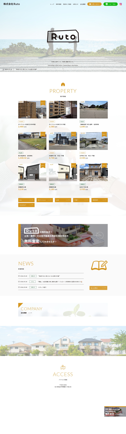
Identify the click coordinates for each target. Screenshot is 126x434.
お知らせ (77, 4)
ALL (21, 200)
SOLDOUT (23, 205)
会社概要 (84, 4)
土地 (57, 200)
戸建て (76, 200)
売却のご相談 (69, 4)
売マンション (42, 200)
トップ (54, 4)
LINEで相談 (111, 4)
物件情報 (60, 4)
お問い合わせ (96, 4)
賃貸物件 (95, 200)
